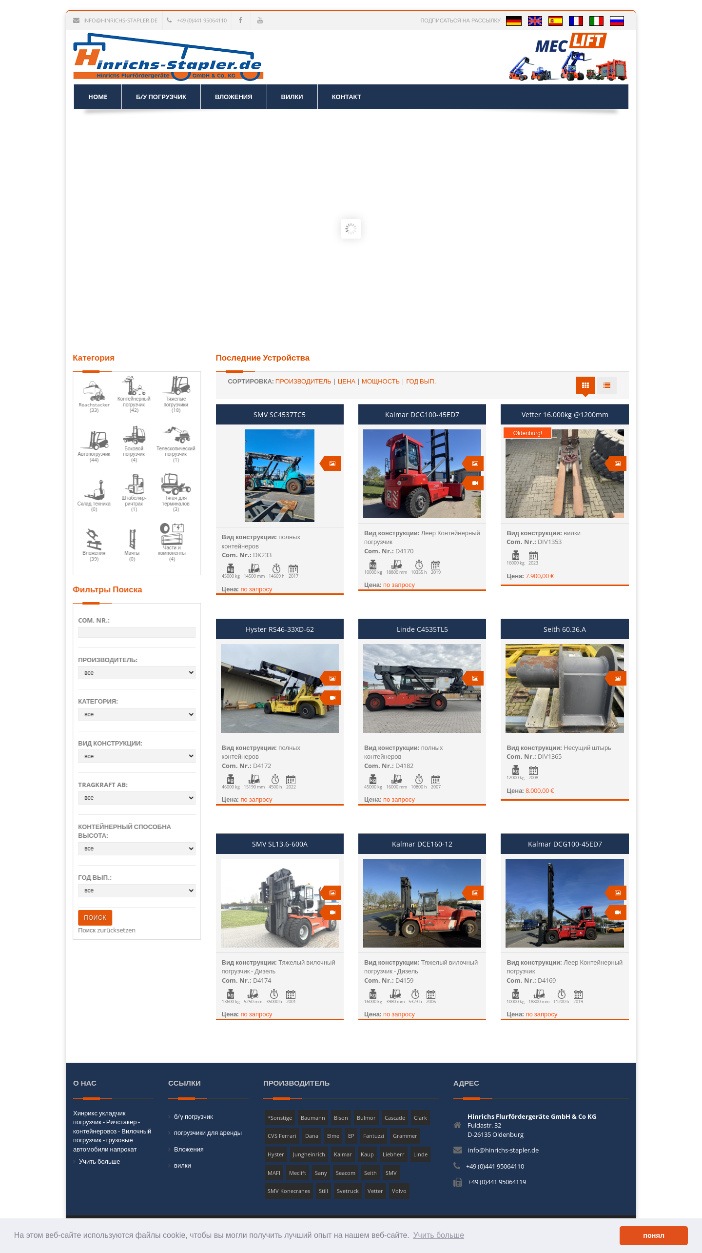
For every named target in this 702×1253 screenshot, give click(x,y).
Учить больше (99, 1161)
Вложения (189, 1149)
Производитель (303, 381)
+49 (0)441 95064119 (497, 1181)
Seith (370, 1172)
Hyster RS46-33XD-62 (280, 629)
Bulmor (366, 1117)
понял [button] (653, 1235)
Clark (420, 1117)
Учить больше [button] (438, 1235)
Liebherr (394, 1154)
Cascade (395, 1117)
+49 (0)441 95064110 (197, 20)
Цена (346, 381)
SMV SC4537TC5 (280, 414)
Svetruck (348, 1190)
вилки (182, 1165)
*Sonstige (280, 1117)
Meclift (297, 1172)
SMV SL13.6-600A (280, 844)
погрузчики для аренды (208, 1132)
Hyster (276, 1154)
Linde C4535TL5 (422, 629)
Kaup (367, 1154)
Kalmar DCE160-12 (422, 844)
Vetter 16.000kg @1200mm (565, 414)
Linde (420, 1154)
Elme (333, 1135)
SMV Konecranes (289, 1190)
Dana (311, 1135)
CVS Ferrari (282, 1135)
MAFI (274, 1172)
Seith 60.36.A (565, 629)
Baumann (313, 1117)
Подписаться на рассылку (460, 20)
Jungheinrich (309, 1154)
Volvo (399, 1190)
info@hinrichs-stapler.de (115, 20)
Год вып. (420, 381)
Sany (321, 1172)
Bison (341, 1117)
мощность (381, 381)
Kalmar (343, 1154)
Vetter (375, 1190)
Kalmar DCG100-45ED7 (422, 414)
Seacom (345, 1172)
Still (323, 1190)
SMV (391, 1172)
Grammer (405, 1135)
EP (351, 1135)
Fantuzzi (373, 1135)
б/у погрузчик (193, 1116)
